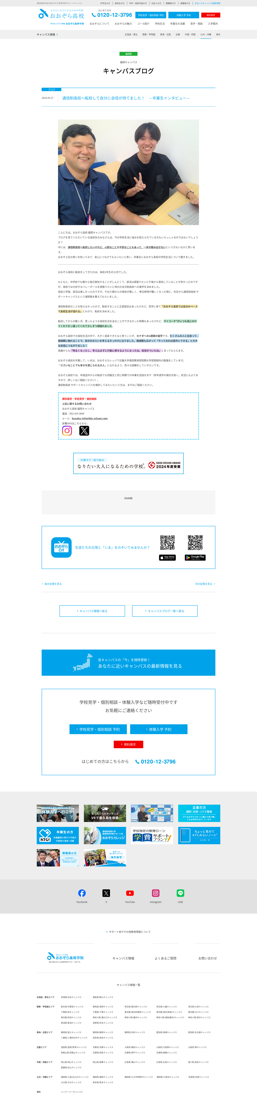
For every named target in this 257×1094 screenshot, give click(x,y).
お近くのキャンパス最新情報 (207, 3)
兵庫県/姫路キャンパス (166, 1033)
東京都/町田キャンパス (71, 998)
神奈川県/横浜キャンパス (136, 998)
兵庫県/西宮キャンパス (103, 1033)
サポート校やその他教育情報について (130, 913)
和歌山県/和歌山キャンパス (73, 1033)
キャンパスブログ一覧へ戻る (166, 592)
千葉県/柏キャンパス (70, 993)
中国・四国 (190, 34)
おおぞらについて (99, 23)
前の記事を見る (53, 565)
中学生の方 (105, 3)
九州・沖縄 (205, 34)
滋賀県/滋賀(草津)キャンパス (74, 1028)
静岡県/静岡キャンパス (103, 1013)
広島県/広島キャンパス (166, 1043)
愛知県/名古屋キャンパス (199, 1013)
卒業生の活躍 (177, 23)
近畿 (178, 34)
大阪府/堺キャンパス (197, 1028)
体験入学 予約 (184, 15)
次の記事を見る (203, 565)
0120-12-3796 (112, 15)
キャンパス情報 (46, 34)
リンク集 (216, 1089)
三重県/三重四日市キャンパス (74, 1018)
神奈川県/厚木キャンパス (199, 998)
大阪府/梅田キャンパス (135, 1028)
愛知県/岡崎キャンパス (166, 1013)
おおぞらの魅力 (123, 23)
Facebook (82, 883)
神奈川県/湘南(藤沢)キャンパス (170, 998)
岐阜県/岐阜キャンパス (103, 1018)
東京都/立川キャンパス (198, 993)
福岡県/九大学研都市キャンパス (139, 1058)
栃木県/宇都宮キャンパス (72, 987)
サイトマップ (203, 1089)
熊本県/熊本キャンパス (103, 1063)
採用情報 (131, 1089)
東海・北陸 (165, 34)
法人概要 (119, 1089)
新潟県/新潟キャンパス (71, 1004)
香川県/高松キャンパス (198, 1043)
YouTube (130, 883)
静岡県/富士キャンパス (71, 1013)
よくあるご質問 (165, 939)
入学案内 (213, 23)
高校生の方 (120, 3)
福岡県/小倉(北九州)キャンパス (75, 1058)
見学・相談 (196, 23)
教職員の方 (171, 3)
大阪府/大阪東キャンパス (167, 1028)
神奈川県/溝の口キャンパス (105, 998)
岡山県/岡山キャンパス (71, 1043)
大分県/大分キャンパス (71, 1063)
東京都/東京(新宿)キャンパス (169, 993)
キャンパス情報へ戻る (94, 592)
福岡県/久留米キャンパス (168, 1058)
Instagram (155, 883)
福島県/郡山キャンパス (103, 978)
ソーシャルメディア (184, 1089)
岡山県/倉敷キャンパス (103, 1043)
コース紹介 (143, 23)
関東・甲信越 (148, 34)
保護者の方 (185, 3)
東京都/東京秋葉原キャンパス (138, 993)
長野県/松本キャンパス (103, 1004)
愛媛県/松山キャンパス (71, 1048)
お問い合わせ (207, 939)
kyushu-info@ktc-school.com (90, 418)
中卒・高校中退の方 (138, 3)
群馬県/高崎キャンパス (103, 987)
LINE (180, 883)
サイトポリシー (165, 1089)
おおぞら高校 (61, 17)
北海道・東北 (131, 34)
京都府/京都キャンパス (103, 1028)
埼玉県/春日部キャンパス (136, 987)
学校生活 (160, 23)
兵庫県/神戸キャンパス (135, 1033)
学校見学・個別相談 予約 (151, 15)
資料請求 (211, 15)
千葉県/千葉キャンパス (103, 993)
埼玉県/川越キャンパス (166, 987)
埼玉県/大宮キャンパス (198, 987)
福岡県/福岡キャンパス (103, 1058)
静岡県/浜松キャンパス (135, 1013)
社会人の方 (156, 3)
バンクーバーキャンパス (72, 1073)
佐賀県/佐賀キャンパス (198, 1058)
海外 (218, 34)
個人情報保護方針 (146, 1089)
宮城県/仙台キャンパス (71, 978)
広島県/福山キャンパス (135, 1043)
